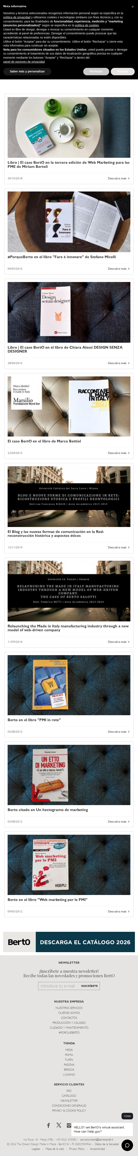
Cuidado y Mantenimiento (69, 1027)
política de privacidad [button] (16, 17)
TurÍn (69, 1060)
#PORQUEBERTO (69, 1032)
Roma (69, 1055)
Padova (69, 1065)
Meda (69, 1050)
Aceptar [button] (122, 71)
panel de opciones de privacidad (24, 61)
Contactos (69, 1018)
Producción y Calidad (69, 1023)
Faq (69, 1091)
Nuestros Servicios (69, 1008)
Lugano (69, 1074)
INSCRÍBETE (89, 986)
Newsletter (69, 1101)
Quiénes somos (69, 1013)
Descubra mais (119, 178)
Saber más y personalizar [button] (27, 71)
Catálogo (69, 1096)
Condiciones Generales (69, 1105)
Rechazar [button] (96, 71)
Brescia (69, 1069)
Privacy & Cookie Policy (69, 1110)
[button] (132, 6)
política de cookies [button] (87, 25)
